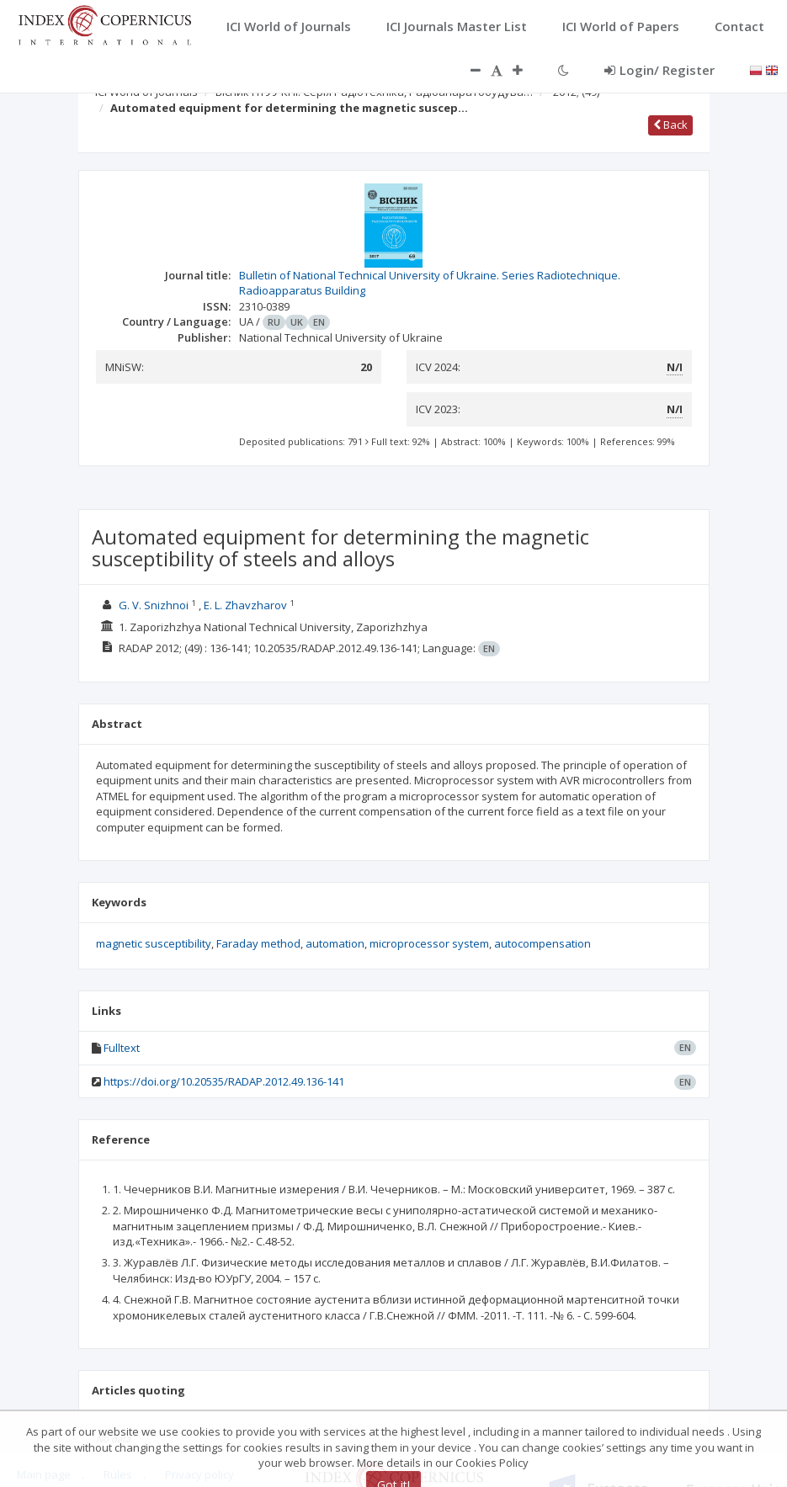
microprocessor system (429, 943)
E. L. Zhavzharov (245, 605)
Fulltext (122, 1047)
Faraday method (258, 943)
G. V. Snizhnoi (154, 605)
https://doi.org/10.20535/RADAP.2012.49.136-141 (224, 1081)
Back (670, 124)
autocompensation (542, 943)
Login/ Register (659, 69)
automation (335, 943)
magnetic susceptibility (153, 943)
